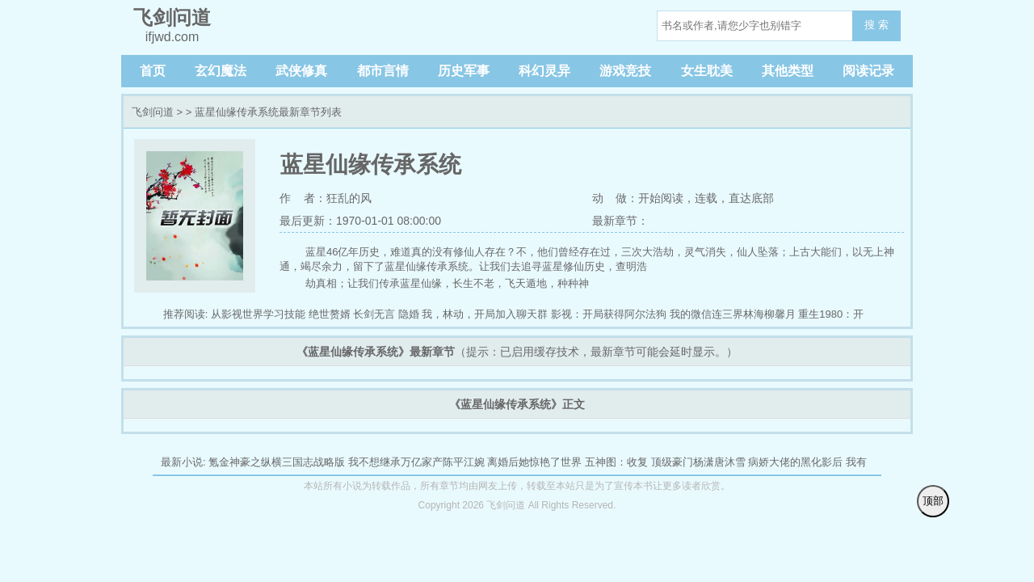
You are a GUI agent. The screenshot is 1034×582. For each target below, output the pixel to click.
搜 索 (876, 25)
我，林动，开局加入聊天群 (485, 314)
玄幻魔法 (220, 71)
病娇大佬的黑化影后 (795, 462)
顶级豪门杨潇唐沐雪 (698, 462)
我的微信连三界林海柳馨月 (733, 314)
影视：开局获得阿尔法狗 (608, 314)
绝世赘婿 (330, 314)
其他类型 (787, 71)
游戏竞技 (625, 71)
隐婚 (408, 314)
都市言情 (383, 71)
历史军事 (464, 71)
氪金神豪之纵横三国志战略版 (276, 462)
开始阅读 (660, 198)
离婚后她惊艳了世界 (534, 462)
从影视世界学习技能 (258, 314)
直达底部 (751, 198)
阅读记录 (868, 71)
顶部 (933, 501)
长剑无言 (374, 314)
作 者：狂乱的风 (326, 198)
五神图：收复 (616, 462)
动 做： (615, 198)
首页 (153, 71)
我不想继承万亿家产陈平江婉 (416, 462)
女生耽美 (707, 71)
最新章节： (620, 220)
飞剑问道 (153, 112)
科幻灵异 (544, 71)
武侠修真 (301, 71)
